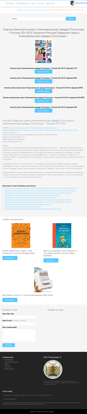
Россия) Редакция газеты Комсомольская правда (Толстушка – (34, 127)
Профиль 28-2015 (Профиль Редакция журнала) (23, 206)
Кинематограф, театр (52, 130)
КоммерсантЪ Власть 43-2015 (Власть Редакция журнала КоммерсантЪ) (32, 195)
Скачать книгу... (43, 71)
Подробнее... (10, 258)
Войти (33, 3)
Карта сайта (50, 3)
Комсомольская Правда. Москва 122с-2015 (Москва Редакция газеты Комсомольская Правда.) (41, 188)
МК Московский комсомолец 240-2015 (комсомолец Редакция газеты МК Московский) (38, 202)
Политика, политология (24, 130)
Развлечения (39, 130)
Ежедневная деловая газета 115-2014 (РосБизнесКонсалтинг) (28, 204)
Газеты (14, 132)
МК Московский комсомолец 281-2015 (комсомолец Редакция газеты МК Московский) (38, 193)
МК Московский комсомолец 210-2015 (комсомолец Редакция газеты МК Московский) (38, 199)
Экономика (6, 132)
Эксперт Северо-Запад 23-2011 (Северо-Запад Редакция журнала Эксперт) (33, 209)
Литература (10, 3)
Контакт (41, 3)
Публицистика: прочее (69, 130)
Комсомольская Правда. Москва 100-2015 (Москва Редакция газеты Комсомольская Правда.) (41, 190)
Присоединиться (22, 3)
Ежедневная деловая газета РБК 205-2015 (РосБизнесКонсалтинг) (30, 197)
